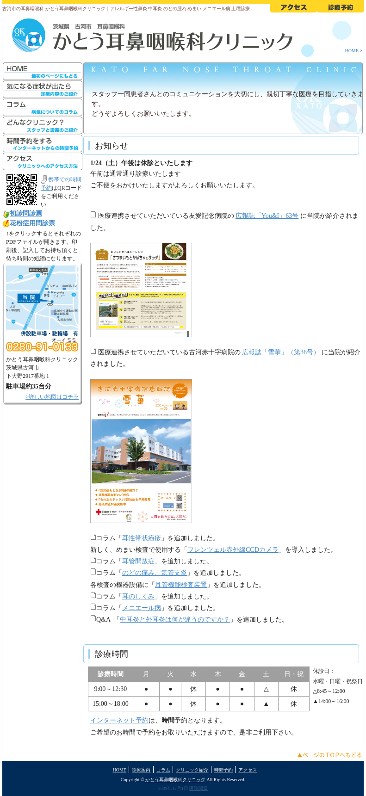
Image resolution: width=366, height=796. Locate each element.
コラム (163, 769)
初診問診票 (26, 213)
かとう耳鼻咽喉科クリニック (175, 779)
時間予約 (223, 769)
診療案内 (141, 769)
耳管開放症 (138, 561)
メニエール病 (141, 608)
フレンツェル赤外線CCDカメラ (233, 549)
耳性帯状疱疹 (141, 538)
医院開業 (198, 788)
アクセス (247, 769)
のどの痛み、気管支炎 (154, 572)
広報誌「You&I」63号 (267, 215)
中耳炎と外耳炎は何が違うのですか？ (175, 619)
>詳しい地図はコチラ (52, 397)
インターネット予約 (119, 720)
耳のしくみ (138, 596)
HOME (351, 50)
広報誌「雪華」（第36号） (281, 352)
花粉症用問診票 (32, 223)
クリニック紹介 (192, 769)
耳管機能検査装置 (181, 584)
